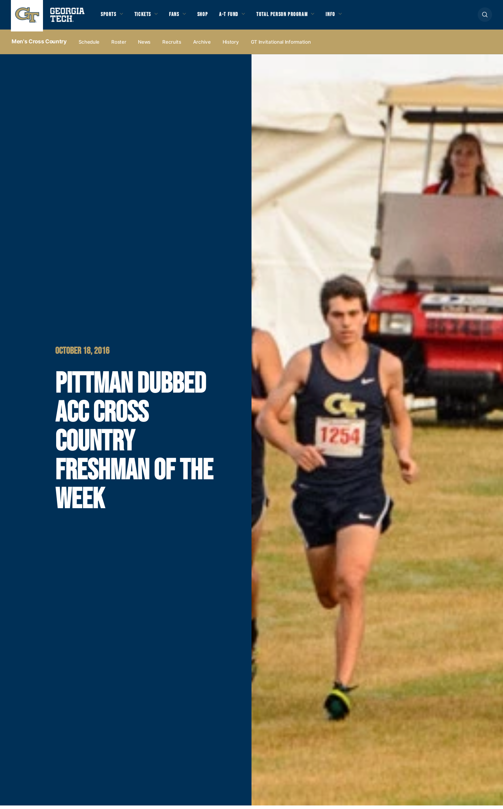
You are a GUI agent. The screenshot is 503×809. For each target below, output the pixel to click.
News (144, 45)
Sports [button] (109, 17)
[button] (485, 16)
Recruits (171, 45)
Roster (118, 45)
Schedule (89, 45)
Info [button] (351, 17)
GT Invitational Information (281, 45)
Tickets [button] (146, 17)
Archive (202, 45)
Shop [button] (211, 17)
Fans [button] (181, 17)
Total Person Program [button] (298, 17)
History (231, 45)
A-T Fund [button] (240, 17)
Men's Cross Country (39, 45)
